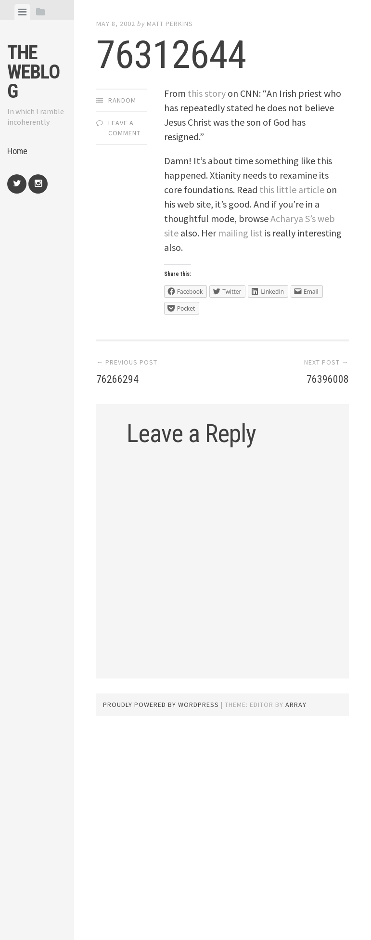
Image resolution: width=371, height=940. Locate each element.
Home (17, 151)
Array (296, 704)
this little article (291, 189)
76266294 (121, 378)
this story (207, 93)
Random (122, 100)
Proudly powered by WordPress (161, 704)
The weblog (33, 72)
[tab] (22, 12)
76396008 (324, 378)
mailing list (240, 233)
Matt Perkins (170, 23)
